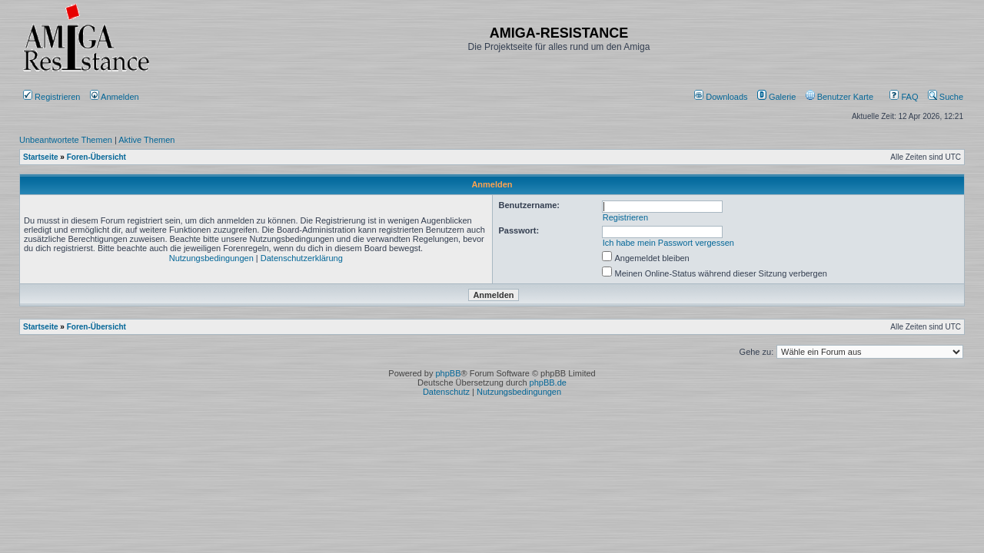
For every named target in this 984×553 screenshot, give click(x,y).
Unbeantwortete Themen (65, 139)
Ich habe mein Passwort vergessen (668, 242)
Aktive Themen (146, 139)
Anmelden (115, 96)
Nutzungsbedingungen (211, 258)
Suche (945, 96)
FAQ (903, 96)
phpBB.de (548, 382)
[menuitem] (722, 96)
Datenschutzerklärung (302, 258)
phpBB (447, 373)
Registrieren (51, 96)
